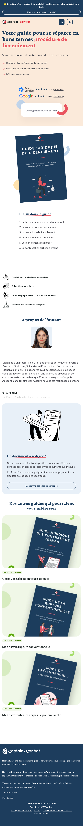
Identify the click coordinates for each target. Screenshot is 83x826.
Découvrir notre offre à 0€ (41, 12)
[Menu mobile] (78, 22)
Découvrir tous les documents (41, 485)
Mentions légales (41, 813)
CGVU (37, 810)
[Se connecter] (70, 22)
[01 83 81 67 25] (61, 22)
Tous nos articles (10, 792)
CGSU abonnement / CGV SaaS (57, 810)
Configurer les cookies (21, 810)
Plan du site (7, 798)
